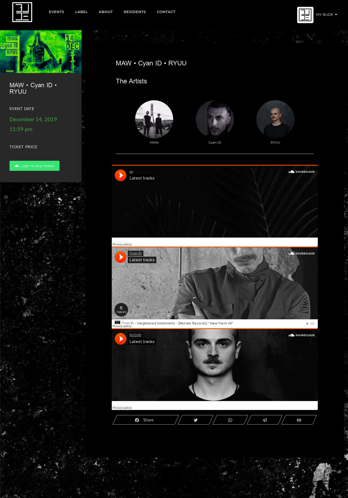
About (106, 12)
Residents (135, 12)
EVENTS (56, 12)
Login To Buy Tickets (34, 166)
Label (81, 12)
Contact (166, 12)
